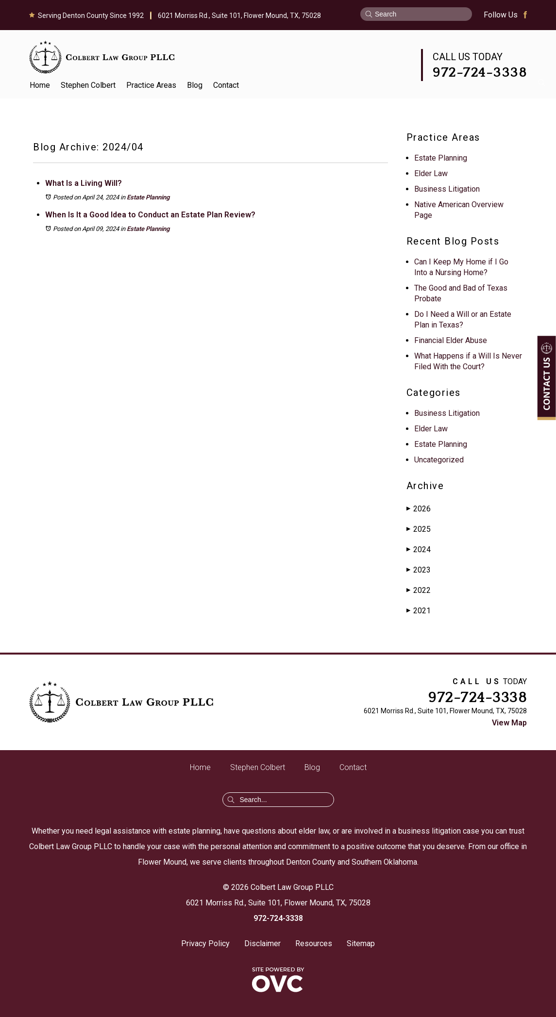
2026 (418, 508)
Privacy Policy (205, 943)
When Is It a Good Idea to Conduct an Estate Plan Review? (150, 214)
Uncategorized (439, 459)
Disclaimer (262, 943)
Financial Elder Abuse (450, 340)
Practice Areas (151, 85)
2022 (418, 590)
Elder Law (431, 173)
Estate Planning (148, 197)
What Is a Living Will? (83, 183)
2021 (418, 610)
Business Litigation (447, 189)
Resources (313, 943)
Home (40, 85)
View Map (509, 722)
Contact (226, 85)
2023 (418, 569)
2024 (418, 549)
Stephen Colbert (88, 85)
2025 (418, 529)
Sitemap (361, 943)
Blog (194, 85)
